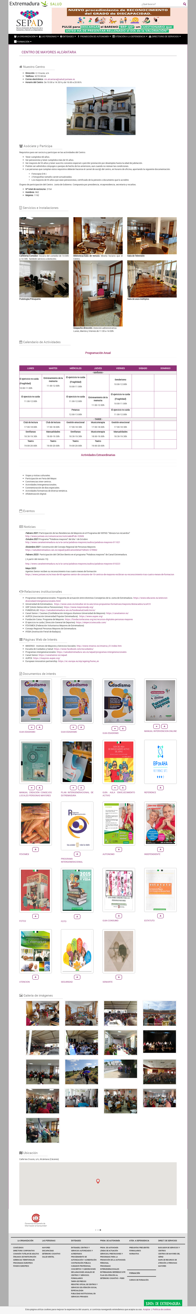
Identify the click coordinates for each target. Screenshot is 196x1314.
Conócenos (18, 1247)
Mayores (46, 1247)
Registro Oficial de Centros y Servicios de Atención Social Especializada (84, 1287)
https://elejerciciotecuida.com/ (91, 622)
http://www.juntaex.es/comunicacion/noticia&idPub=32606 (54, 536)
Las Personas (48, 1240)
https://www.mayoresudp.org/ (79, 607)
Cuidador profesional (81, 1266)
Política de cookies (162, 1309)
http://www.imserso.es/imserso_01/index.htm (99, 645)
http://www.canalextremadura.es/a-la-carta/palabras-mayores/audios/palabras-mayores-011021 (72, 542)
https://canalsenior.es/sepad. (53, 655)
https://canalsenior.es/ (117, 613)
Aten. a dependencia (139, 1240)
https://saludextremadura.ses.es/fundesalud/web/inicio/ (67, 610)
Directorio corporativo (24, 1250)
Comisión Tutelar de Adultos (26, 1254)
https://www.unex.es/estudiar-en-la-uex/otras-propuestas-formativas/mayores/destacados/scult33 (102, 604)
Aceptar (146, 1309)
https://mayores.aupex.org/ (46, 658)
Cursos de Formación (139, 1280)
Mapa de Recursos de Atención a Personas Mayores (167, 1263)
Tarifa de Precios (78, 1281)
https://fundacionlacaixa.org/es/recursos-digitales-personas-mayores (99, 619)
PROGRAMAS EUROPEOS (23, 1263)
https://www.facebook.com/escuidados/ (74, 648)
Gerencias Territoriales (24, 1260)
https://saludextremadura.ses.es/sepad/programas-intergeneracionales (91, 651)
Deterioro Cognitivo (51, 1254)
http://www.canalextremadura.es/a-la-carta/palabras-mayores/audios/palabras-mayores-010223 (72, 563)
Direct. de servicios (167, 1240)
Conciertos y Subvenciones (83, 1269)
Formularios (135, 1250)
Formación (134, 1273)
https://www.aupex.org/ (91, 616)
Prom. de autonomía (110, 1240)
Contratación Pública (81, 1263)
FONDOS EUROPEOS (21, 1266)
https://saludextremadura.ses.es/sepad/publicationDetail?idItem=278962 (61, 549)
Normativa (134, 1254)
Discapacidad (48, 1250)
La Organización (25, 1240)
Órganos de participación (24, 1257)
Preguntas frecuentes (139, 1247)
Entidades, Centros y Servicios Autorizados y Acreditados (82, 1250)
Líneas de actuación (109, 1250)
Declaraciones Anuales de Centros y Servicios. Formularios (82, 1275)
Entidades (76, 1240)
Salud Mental (48, 1257)
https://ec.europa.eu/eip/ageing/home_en (78, 661)
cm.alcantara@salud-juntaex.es (59, 79)
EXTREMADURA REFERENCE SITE (112, 1272)
